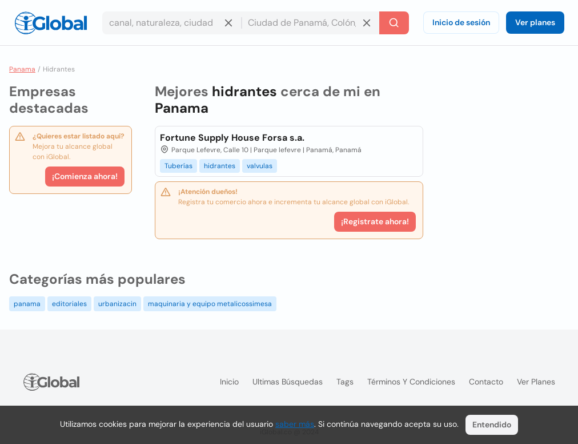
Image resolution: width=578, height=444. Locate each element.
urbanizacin (117, 303)
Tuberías (178, 166)
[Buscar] (394, 22)
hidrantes (219, 166)
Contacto (486, 381)
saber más (294, 424)
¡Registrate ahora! (375, 221)
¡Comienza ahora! (85, 176)
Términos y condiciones (411, 381)
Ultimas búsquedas (287, 381)
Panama (22, 69)
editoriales (69, 303)
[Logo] (51, 22)
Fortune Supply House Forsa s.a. (232, 138)
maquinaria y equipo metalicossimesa (210, 303)
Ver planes (535, 22)
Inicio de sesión (461, 22)
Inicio (229, 381)
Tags (345, 381)
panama (27, 303)
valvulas (259, 166)
